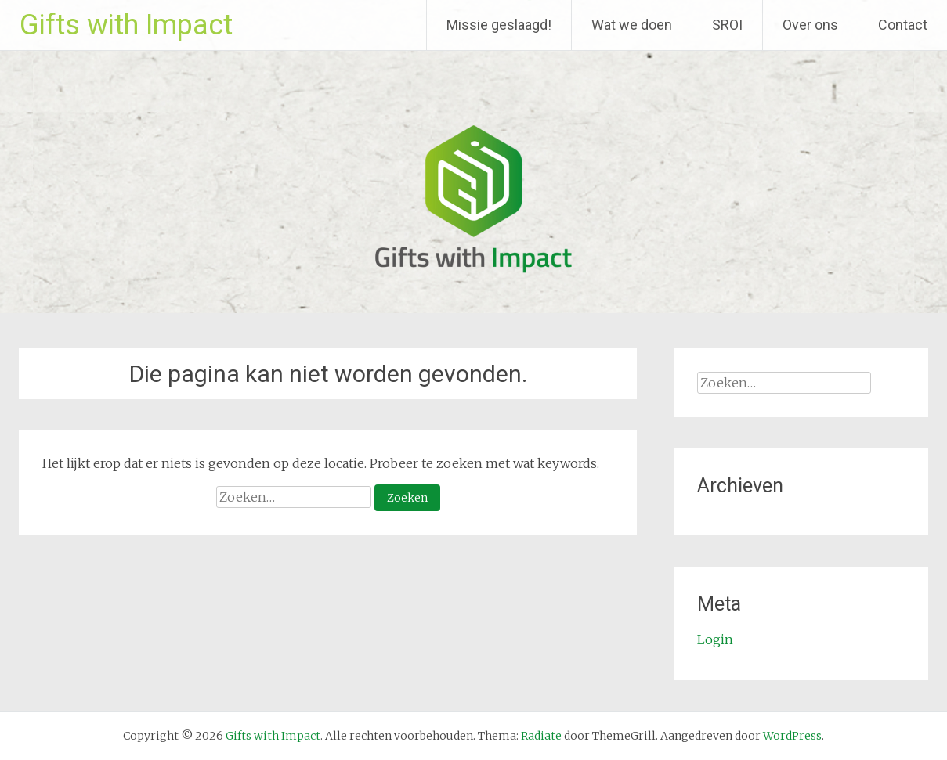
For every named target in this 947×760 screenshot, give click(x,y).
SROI (727, 24)
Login (715, 639)
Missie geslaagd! (498, 24)
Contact (902, 24)
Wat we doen (631, 24)
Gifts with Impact (126, 25)
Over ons (810, 24)
